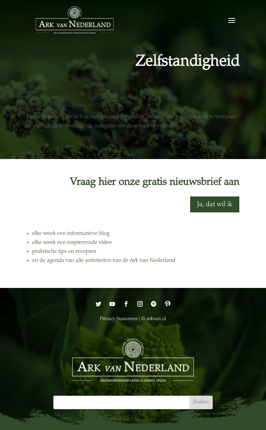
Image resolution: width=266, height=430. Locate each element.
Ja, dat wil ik (214, 204)
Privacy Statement (119, 319)
